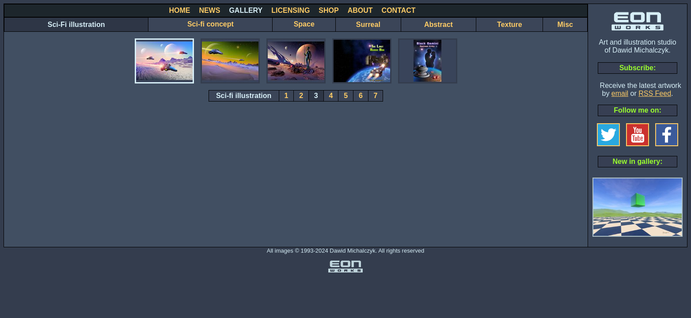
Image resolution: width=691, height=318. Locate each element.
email (619, 93)
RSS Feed (654, 93)
